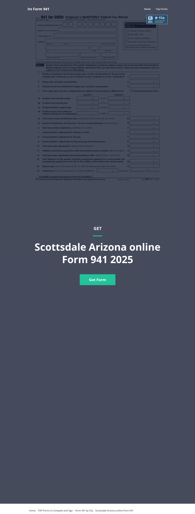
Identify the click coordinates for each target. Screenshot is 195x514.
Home (147, 9)
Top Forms (162, 9)
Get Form (97, 279)
